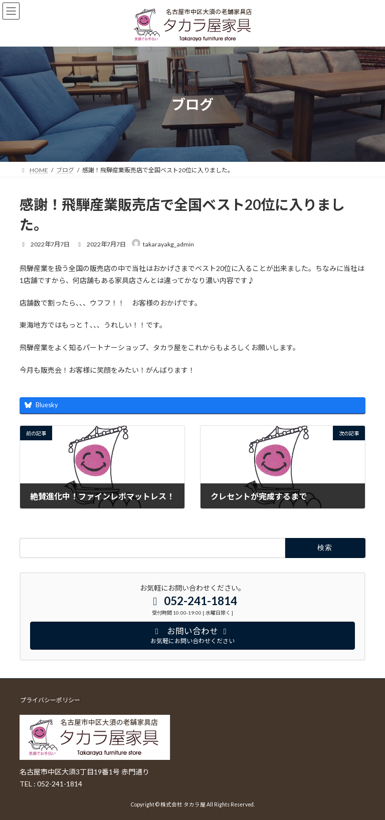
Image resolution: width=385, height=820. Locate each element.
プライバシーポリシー (50, 700)
